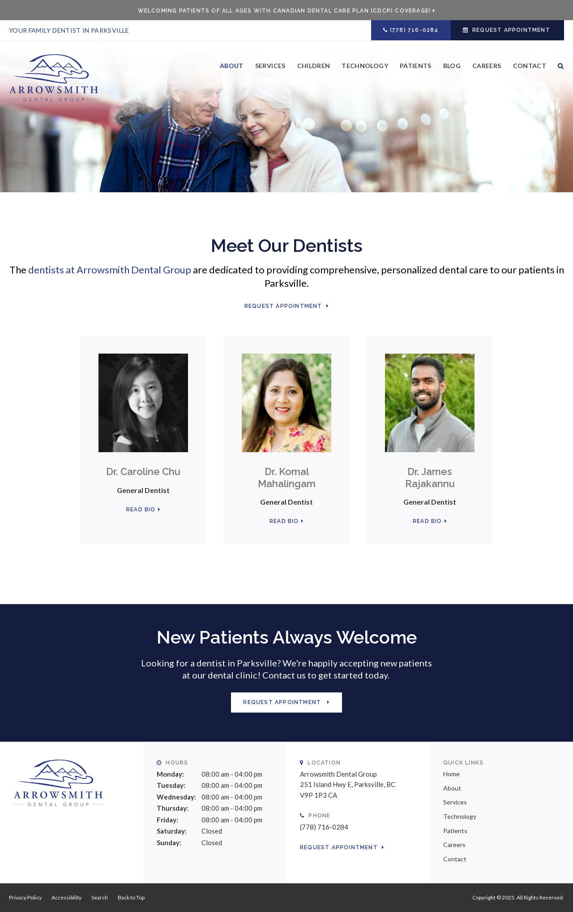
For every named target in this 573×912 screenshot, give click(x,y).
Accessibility (66, 897)
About (232, 65)
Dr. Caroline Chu (143, 471)
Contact (529, 65)
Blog (452, 65)
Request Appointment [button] (511, 30)
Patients (416, 65)
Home (451, 774)
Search (558, 72)
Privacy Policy (25, 897)
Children (313, 65)
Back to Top (131, 897)
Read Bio (141, 509)
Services (270, 65)
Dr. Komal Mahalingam (287, 477)
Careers (486, 65)
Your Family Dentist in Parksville (69, 30)
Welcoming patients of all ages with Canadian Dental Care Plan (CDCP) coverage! (284, 11)
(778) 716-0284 (414, 30)
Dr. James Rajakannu (430, 477)
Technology (365, 65)
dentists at (109, 270)
